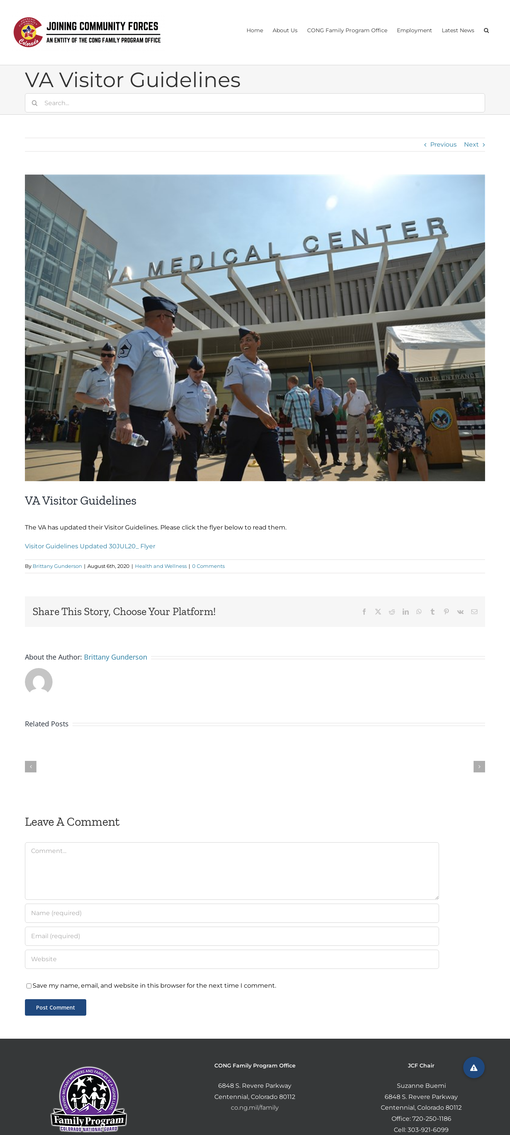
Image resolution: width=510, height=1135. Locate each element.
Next (471, 144)
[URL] (232, 959)
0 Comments (208, 566)
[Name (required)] (232, 913)
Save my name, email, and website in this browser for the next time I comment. (154, 985)
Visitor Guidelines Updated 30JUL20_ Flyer (90, 546)
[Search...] (255, 102)
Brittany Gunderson (57, 566)
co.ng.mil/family (255, 1107)
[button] (486, 29)
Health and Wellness (161, 566)
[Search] (34, 102)
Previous (443, 144)
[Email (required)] (232, 936)
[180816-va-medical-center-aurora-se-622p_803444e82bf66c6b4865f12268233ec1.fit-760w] (255, 328)
